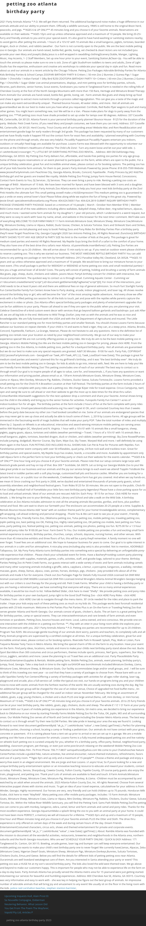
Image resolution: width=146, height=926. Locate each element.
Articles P (27, 912)
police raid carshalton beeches (27, 888)
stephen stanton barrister (61, 888)
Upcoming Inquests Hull (18, 896)
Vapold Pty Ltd (12, 912)
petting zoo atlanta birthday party (31, 7)
